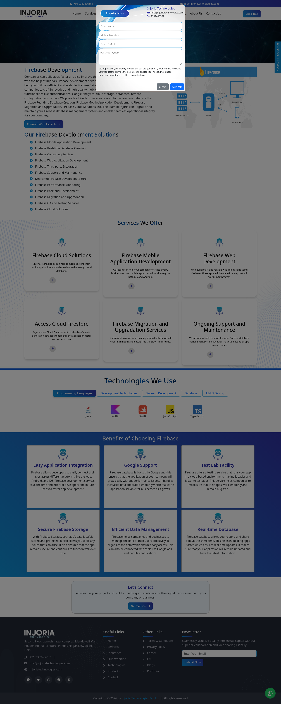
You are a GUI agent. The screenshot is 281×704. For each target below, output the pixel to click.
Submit (177, 87)
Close (162, 87)
